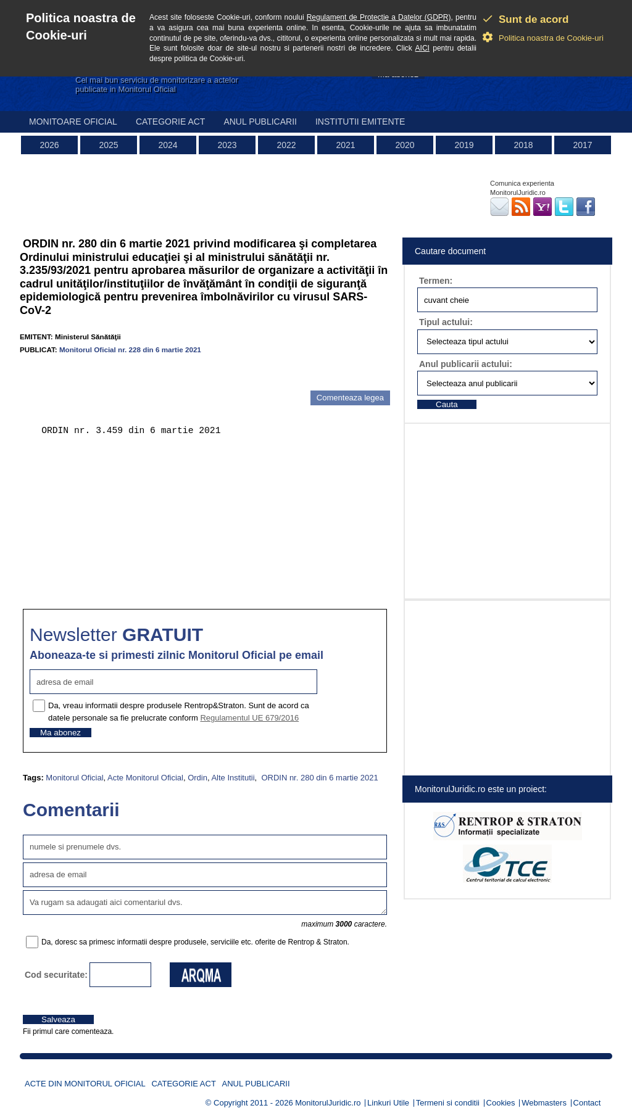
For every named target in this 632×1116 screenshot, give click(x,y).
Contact (587, 1102)
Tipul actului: (446, 322)
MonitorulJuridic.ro (327, 1102)
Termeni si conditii (448, 1102)
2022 (286, 145)
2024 (167, 145)
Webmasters (544, 1102)
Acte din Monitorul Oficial (85, 1083)
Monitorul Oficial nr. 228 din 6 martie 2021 (130, 349)
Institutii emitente (360, 121)
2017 (582, 145)
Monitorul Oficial (74, 777)
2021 (345, 145)
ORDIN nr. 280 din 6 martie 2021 (318, 777)
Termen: (435, 281)
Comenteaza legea (350, 397)
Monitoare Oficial (73, 121)
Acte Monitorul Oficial (145, 777)
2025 (108, 145)
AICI (422, 48)
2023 (226, 145)
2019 (463, 145)
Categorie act (171, 121)
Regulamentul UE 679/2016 (249, 717)
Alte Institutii (232, 777)
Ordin (197, 777)
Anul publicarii (260, 121)
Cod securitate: (56, 975)
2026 (49, 145)
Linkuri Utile (388, 1102)
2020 (404, 145)
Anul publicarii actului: (465, 364)
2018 (523, 145)
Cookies (500, 1102)
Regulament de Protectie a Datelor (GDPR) (379, 17)
